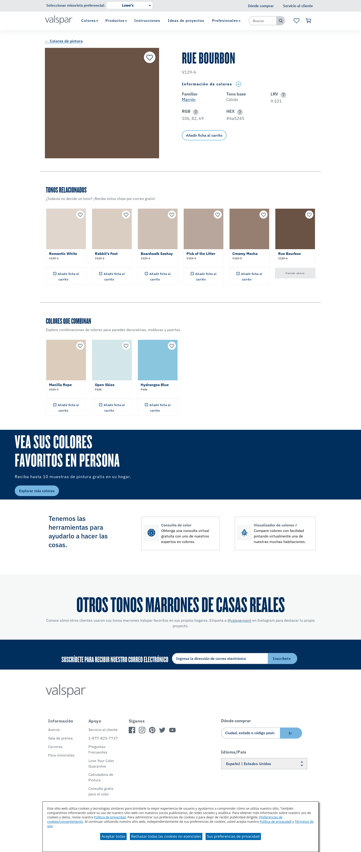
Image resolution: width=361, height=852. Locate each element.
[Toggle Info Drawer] (238, 84)
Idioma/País (233, 752)
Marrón (188, 99)
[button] (282, 94)
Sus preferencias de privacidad (233, 836)
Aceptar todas (113, 836)
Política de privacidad (110, 817)
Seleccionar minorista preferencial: (75, 5)
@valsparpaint (239, 620)
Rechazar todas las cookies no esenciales (166, 836)
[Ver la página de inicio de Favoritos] (296, 21)
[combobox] (263, 20)
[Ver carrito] (309, 21)
